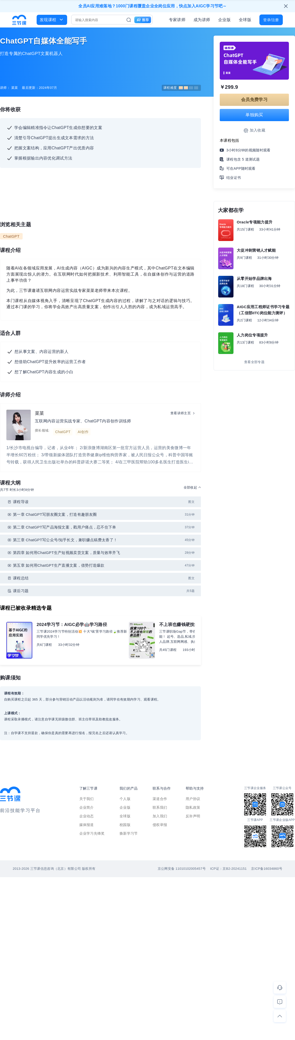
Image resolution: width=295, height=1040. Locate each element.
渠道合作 (160, 799)
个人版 (125, 799)
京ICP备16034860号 (266, 869)
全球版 (245, 20)
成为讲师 (202, 20)
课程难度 (180, 88)
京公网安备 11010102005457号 (182, 869)
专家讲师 (177, 20)
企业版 (224, 20)
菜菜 (39, 413)
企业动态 (86, 816)
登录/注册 (271, 20)
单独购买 (254, 114)
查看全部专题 (254, 362)
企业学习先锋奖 (92, 833)
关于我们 (86, 799)
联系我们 (160, 807)
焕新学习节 (129, 833)
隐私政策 (193, 807)
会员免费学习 (254, 99)
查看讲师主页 (180, 413)
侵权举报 (160, 825)
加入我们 (160, 816)
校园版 (125, 825)
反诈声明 (193, 816)
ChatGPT (11, 236)
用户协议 (193, 799)
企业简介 (86, 807)
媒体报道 (86, 825)
